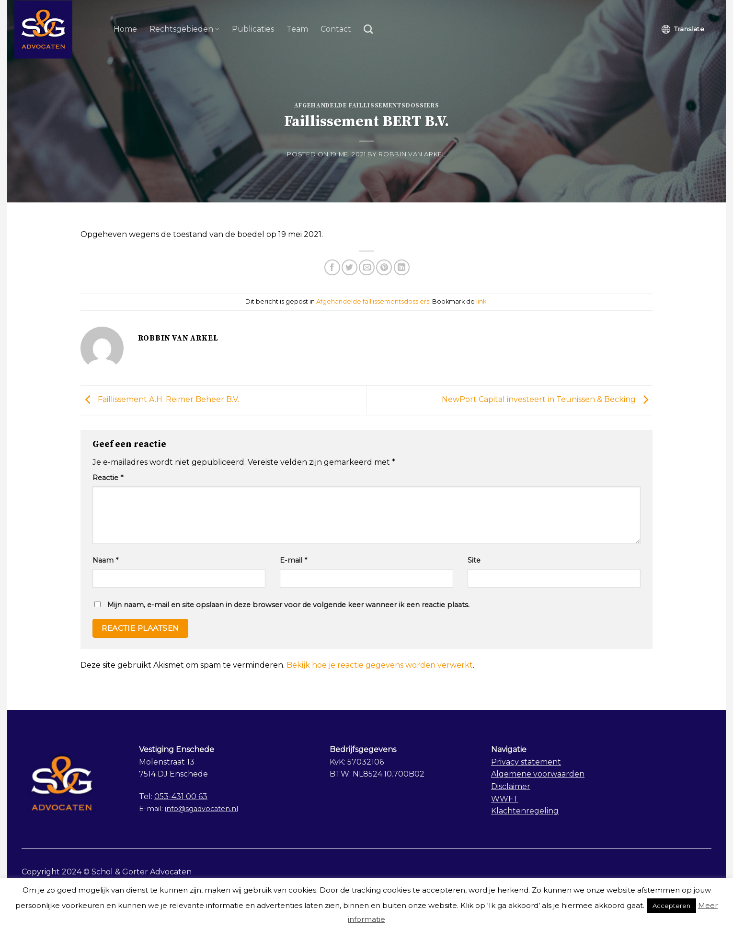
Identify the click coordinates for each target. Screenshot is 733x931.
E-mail (293, 560)
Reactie (107, 477)
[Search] (368, 29)
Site (474, 560)
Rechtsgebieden (184, 29)
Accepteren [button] (671, 905)
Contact (336, 29)
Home (125, 29)
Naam (105, 560)
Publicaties (253, 29)
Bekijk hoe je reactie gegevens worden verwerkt (379, 665)
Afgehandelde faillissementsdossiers (366, 105)
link (481, 301)
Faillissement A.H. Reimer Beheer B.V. (159, 399)
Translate (683, 29)
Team (297, 29)
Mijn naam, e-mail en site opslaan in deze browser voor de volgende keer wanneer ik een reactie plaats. (288, 605)
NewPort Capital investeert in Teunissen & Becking (547, 399)
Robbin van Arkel (412, 154)
